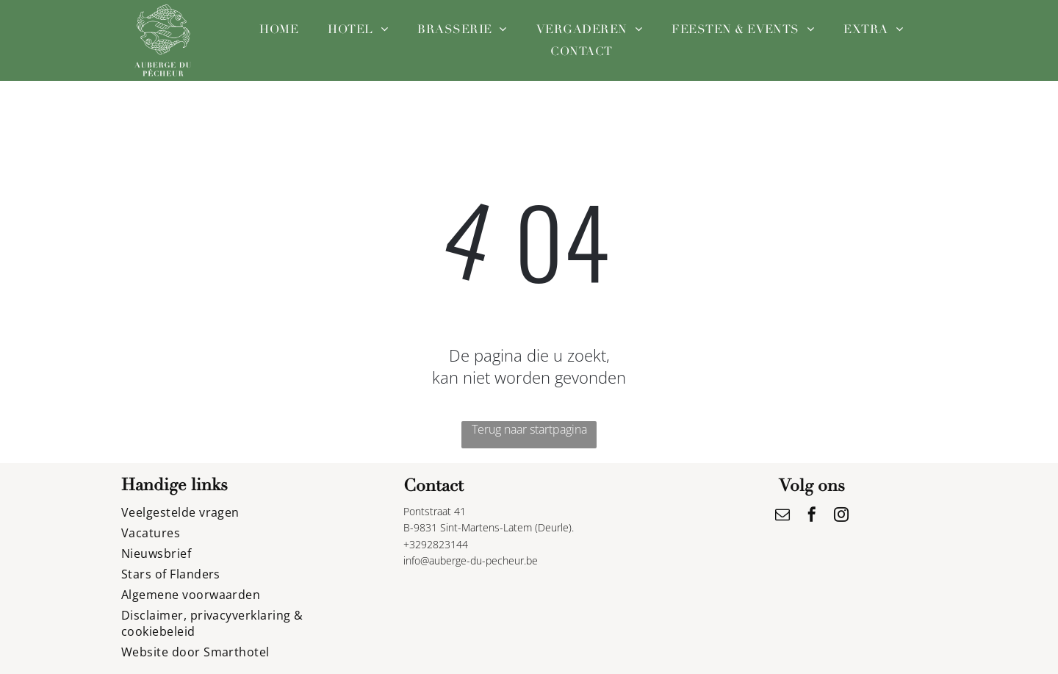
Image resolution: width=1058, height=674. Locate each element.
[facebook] (812, 516)
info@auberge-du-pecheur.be (470, 560)
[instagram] (841, 516)
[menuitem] (279, 29)
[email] (782, 516)
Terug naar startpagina (529, 429)
